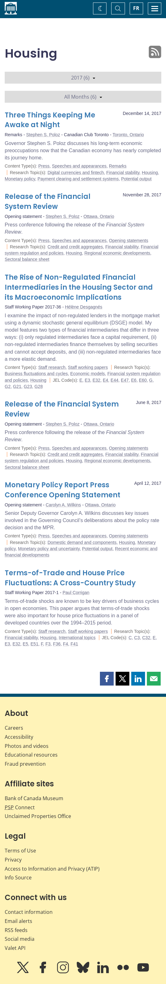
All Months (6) (83, 96)
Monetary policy (20, 178)
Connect (20, 807)
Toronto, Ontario (128, 134)
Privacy (13, 859)
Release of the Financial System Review (48, 201)
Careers (14, 727)
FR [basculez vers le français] (136, 8)
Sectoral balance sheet (27, 259)
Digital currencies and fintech (76, 172)
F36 (56, 643)
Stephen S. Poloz (43, 134)
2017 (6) (83, 77)
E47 (125, 380)
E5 (25, 643)
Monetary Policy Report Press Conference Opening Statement (62, 490)
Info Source (18, 877)
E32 (96, 380)
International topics (77, 637)
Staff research (51, 367)
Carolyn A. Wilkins (63, 504)
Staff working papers (88, 367)
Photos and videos (27, 746)
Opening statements (128, 240)
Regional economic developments (117, 253)
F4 (65, 643)
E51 (35, 643)
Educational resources (31, 754)
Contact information (29, 912)
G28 (38, 386)
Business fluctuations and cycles (36, 373)
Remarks (118, 165)
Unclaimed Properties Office (38, 816)
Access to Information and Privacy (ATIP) (52, 868)
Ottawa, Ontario (98, 216)
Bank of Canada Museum (34, 798)
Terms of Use (20, 850)
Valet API (15, 948)
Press (43, 165)
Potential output (136, 178)
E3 (87, 380)
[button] (107, 679)
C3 (137, 637)
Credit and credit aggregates (75, 246)
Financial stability (122, 172)
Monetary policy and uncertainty (49, 548)
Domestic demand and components (82, 542)
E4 (105, 380)
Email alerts (18, 921)
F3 (47, 643)
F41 (74, 643)
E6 (134, 380)
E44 (114, 380)
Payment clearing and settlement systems (78, 178)
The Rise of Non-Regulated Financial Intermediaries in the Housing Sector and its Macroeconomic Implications (79, 287)
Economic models (87, 373)
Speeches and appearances (79, 165)
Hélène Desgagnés (83, 306)
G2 (8, 386)
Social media (19, 938)
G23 (28, 386)
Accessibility (19, 736)
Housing (150, 172)
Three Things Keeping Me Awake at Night (50, 120)
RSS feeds (16, 930)
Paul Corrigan (76, 592)
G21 (17, 386)
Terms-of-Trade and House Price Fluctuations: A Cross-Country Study (70, 578)
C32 (146, 637)
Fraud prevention (25, 763)
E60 (143, 380)
